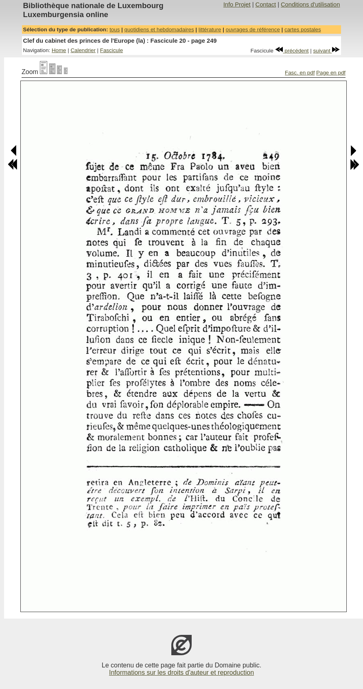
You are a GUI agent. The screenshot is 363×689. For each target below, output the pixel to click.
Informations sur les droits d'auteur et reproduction (181, 672)
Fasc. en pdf (300, 73)
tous (114, 29)
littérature (210, 29)
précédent (292, 51)
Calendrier (83, 50)
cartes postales (302, 29)
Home (59, 50)
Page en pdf (331, 73)
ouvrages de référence (252, 29)
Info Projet (237, 4)
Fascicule (111, 50)
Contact (266, 4)
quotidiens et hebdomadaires (159, 29)
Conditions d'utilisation (310, 4)
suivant (326, 51)
